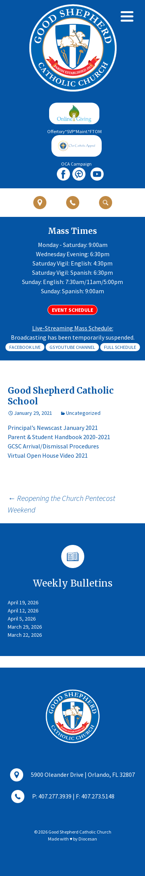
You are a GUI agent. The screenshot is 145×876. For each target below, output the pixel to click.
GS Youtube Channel (72, 347)
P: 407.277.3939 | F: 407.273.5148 (62, 797)
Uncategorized (83, 412)
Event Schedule (72, 309)
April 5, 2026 (22, 618)
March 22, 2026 (25, 634)
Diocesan (87, 839)
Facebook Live (25, 347)
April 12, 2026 (23, 610)
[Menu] (127, 16)
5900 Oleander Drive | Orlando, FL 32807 (72, 775)
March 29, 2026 (25, 626)
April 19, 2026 (23, 602)
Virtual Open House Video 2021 (48, 455)
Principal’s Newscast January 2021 (53, 427)
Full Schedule (120, 347)
